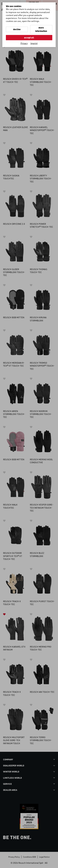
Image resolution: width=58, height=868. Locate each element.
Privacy (24, 43)
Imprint (34, 43)
